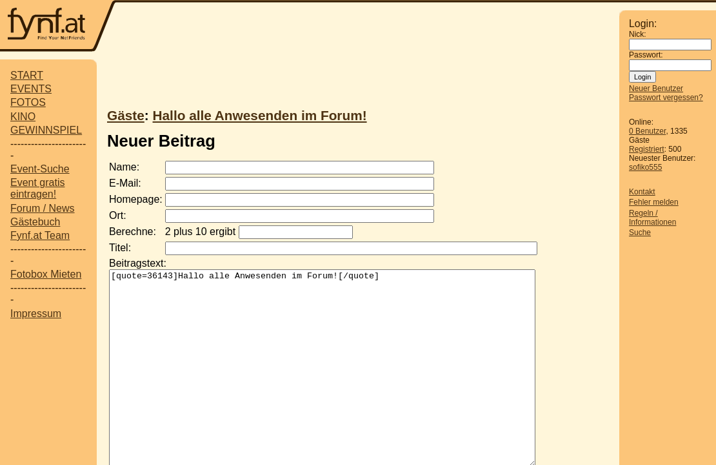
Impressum (35, 313)
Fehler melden (654, 202)
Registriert (646, 149)
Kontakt (642, 191)
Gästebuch (35, 221)
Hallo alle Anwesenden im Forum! (260, 115)
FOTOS (28, 102)
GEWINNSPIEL (46, 130)
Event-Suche (40, 168)
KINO (22, 116)
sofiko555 (645, 167)
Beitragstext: (137, 263)
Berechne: (132, 231)
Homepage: (136, 199)
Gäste (125, 115)
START (26, 75)
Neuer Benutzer (656, 88)
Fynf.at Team (40, 235)
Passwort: (646, 54)
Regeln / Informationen (652, 218)
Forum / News (42, 208)
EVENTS (31, 88)
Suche (640, 232)
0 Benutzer (647, 131)
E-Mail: (125, 183)
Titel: (120, 247)
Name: (124, 166)
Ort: (117, 215)
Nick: (637, 34)
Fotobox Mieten (45, 274)
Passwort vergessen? (666, 97)
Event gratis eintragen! (37, 188)
